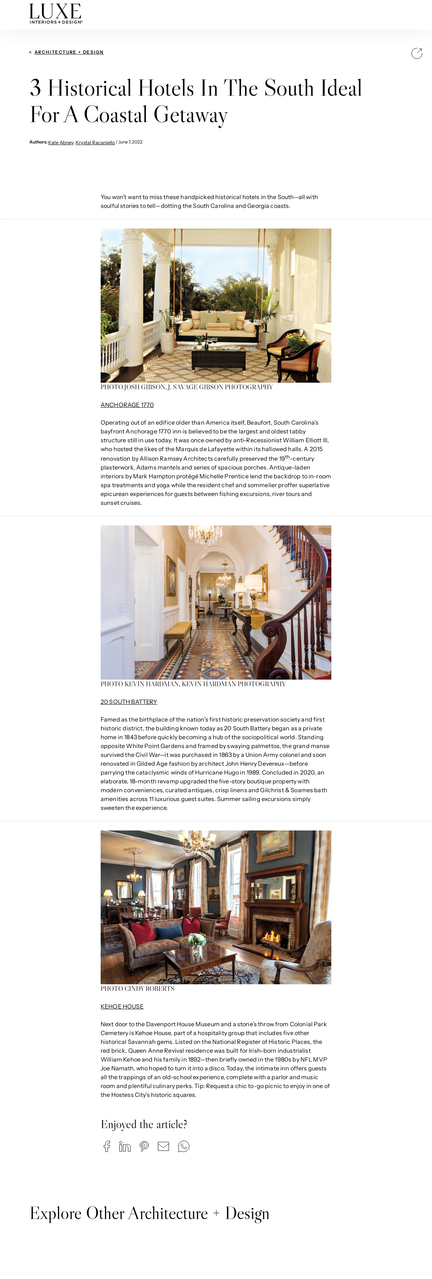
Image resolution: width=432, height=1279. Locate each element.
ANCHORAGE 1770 (127, 404)
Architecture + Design (69, 52)
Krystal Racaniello (95, 142)
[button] (107, 1146)
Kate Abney (61, 142)
